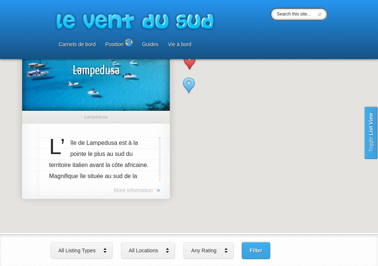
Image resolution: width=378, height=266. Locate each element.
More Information (137, 190)
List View (371, 133)
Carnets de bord (77, 44)
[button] (188, 91)
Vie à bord (180, 44)
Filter (256, 250)
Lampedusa (96, 71)
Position (119, 43)
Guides (150, 44)
